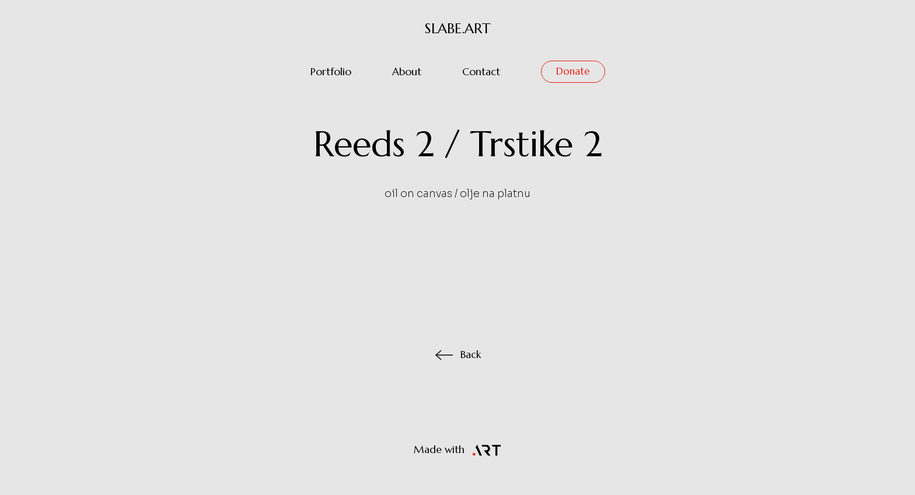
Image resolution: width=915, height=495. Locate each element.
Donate (573, 71)
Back (458, 354)
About (406, 71)
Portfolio (330, 71)
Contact (481, 71)
